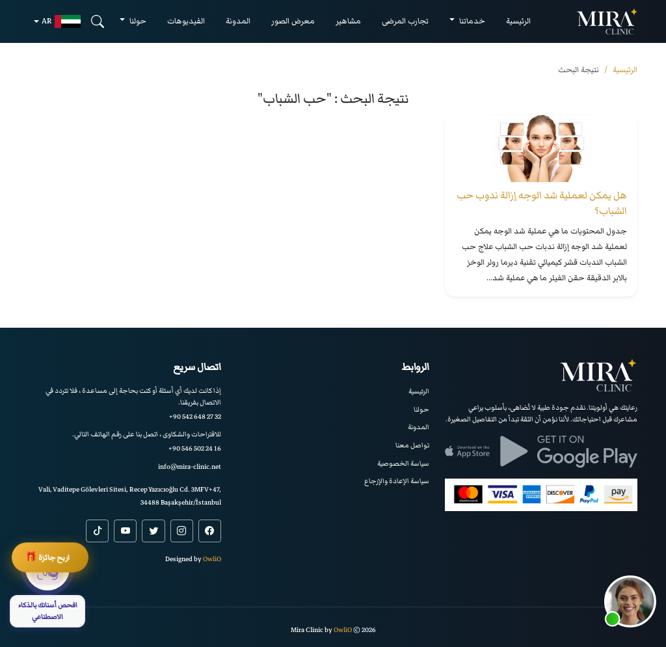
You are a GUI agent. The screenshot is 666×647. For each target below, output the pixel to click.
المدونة (238, 21)
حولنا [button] (136, 21)
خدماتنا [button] (471, 21)
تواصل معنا (412, 445)
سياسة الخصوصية (403, 463)
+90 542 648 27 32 (195, 416)
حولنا (421, 409)
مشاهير (348, 21)
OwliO (212, 558)
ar (61, 21)
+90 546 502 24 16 (194, 448)
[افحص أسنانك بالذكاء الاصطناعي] (47, 586)
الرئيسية (518, 21)
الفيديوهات (186, 21)
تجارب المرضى (405, 21)
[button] (630, 601)
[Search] (97, 21)
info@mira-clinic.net (189, 466)
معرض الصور (293, 21)
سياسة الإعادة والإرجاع (396, 480)
